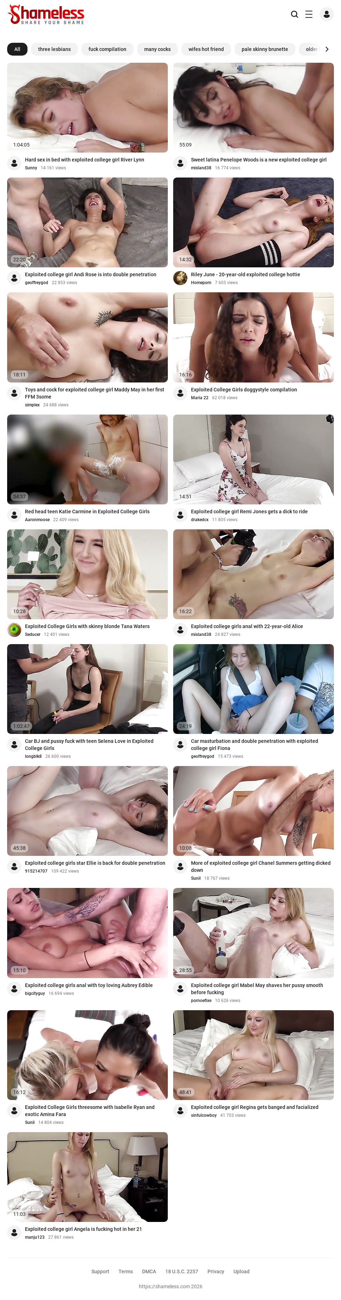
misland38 (201, 168)
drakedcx (200, 520)
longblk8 (33, 756)
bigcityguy (35, 993)
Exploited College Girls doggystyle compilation (244, 389)
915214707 (36, 871)
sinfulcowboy (204, 1115)
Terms (126, 1271)
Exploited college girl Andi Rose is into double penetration (90, 274)
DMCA (149, 1271)
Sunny (31, 168)
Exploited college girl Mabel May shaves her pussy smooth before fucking (257, 988)
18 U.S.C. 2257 (181, 1271)
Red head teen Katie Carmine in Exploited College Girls (87, 511)
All (17, 49)
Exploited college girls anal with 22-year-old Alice (247, 626)
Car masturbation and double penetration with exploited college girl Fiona (254, 744)
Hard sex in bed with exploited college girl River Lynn (84, 160)
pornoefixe (201, 1000)
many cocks (157, 49)
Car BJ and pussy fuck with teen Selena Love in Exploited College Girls (89, 744)
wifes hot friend (206, 49)
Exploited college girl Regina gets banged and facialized (255, 1107)
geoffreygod (36, 283)
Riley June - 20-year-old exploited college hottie (245, 274)
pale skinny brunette (265, 49)
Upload (242, 1271)
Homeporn (201, 283)
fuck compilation (107, 49)
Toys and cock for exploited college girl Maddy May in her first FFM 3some (94, 393)
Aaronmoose (37, 520)
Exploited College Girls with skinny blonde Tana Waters (87, 626)
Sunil (196, 878)
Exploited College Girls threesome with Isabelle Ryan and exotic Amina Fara (90, 1110)
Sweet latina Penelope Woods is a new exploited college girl (259, 160)
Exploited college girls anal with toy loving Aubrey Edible (89, 985)
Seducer (32, 634)
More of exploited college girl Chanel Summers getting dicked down (261, 866)
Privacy (215, 1271)
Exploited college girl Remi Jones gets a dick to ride (249, 511)
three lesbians (54, 49)
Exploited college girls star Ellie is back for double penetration (95, 863)
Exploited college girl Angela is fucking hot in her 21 (83, 1229)
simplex (32, 405)
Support (100, 1271)
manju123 (35, 1237)
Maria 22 (200, 398)
